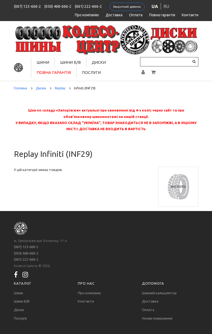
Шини (43, 62)
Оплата (135, 15)
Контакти (190, 15)
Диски (99, 62)
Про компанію (87, 15)
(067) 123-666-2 (27, 6)
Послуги (91, 72)
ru (166, 6)
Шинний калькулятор (159, 293)
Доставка (114, 15)
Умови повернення (157, 318)
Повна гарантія (162, 15)
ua (155, 6)
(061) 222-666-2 (88, 6)
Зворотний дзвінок (127, 6)
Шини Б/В (70, 62)
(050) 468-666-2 (57, 6)
